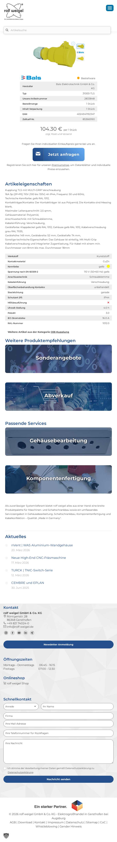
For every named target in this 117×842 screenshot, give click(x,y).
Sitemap (92, 822)
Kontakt (40, 822)
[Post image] (6, 545)
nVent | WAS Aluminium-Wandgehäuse (42, 545)
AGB (13, 822)
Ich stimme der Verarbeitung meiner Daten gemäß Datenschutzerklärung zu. (49, 768)
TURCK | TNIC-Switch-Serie (32, 570)
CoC (103, 822)
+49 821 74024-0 (16, 623)
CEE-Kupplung (60, 332)
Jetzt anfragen (63, 154)
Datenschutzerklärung (20, 772)
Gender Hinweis (71, 826)
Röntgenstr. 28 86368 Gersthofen (17, 618)
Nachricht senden (58, 779)
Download (25, 822)
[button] (6, 836)
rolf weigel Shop (16, 683)
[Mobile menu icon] (110, 8)
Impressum (56, 822)
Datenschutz (75, 822)
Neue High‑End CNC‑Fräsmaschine (38, 558)
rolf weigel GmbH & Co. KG (37, 814)
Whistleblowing (46, 826)
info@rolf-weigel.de (18, 626)
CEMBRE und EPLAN (27, 583)
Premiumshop (60, 165)
